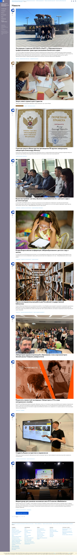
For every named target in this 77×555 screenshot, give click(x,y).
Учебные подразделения (38, 523)
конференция (18, 207)
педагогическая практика (30, 458)
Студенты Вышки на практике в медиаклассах (32, 453)
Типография (51, 532)
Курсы (2, 16)
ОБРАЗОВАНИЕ (27, 527)
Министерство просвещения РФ (67, 531)
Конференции (3, 18)
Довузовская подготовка (28, 530)
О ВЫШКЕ (13, 527)
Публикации (51, 536)
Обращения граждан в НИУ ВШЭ (16, 536)
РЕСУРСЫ (51, 527)
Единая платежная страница (16, 548)
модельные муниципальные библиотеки (27, 312)
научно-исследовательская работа (39, 312)
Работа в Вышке (14, 549)
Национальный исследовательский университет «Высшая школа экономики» (23, 523)
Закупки (13, 535)
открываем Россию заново (34, 58)
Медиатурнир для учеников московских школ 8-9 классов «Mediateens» (41, 501)
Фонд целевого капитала (15, 537)
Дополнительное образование (28, 537)
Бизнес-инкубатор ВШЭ (27, 540)
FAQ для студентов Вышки (4, 21)
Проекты (2, 12)
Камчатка (17, 58)
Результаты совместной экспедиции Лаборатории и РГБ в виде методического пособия (38, 401)
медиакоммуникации (35, 259)
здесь (54, 553)
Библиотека (51, 528)
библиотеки (18, 312)
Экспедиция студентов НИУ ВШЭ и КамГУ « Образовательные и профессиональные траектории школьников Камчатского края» (39, 49)
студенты (25, 105)
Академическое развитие (40, 535)
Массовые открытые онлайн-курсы (67, 534)
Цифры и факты (14, 528)
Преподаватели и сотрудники (16, 532)
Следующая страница (22, 513)
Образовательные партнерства (28, 541)
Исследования (3, 14)
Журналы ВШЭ (52, 535)
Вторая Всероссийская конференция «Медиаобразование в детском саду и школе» (42, 251)
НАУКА (38, 527)
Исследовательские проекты (41, 530)
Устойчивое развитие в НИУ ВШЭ (16, 531)
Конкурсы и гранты (39, 536)
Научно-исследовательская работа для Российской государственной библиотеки (40, 303)
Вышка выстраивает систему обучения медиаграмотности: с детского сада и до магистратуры (42, 200)
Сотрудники (3, 10)
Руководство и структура (15, 530)
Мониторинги (39, 531)
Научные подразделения (40, 528)
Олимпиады (26, 531)
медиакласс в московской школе (26, 207)
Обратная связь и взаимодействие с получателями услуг (29, 543)
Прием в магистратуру (27, 535)
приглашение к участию (31, 105)
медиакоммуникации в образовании (21, 156)
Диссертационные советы (41, 532)
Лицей (25, 528)
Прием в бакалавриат (27, 532)
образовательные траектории (24, 58)
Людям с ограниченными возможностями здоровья (15, 546)
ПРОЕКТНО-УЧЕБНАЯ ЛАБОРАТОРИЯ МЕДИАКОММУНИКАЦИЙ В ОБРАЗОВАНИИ (5, 4)
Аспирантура (26, 536)
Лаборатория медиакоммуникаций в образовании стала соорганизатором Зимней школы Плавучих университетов (41, 356)
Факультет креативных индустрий (47, 523)
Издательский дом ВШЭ (53, 530)
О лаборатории (3, 8)
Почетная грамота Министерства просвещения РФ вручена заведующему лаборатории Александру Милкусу (41, 149)
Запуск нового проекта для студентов (29, 101)
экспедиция (22, 410)
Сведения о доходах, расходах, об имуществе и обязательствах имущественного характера (17, 541)
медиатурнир (29, 509)
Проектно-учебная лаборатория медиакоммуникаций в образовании (63, 523)
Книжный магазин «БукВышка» (54, 531)
